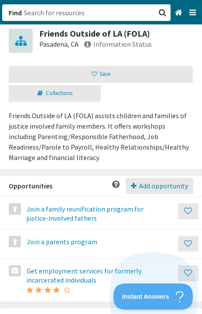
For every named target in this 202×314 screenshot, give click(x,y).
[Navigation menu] (193, 13)
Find (15, 12)
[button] (101, 157)
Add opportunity (159, 185)
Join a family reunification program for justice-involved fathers (84, 213)
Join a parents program (61, 241)
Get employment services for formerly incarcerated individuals (83, 275)
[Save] (188, 211)
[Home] (179, 13)
